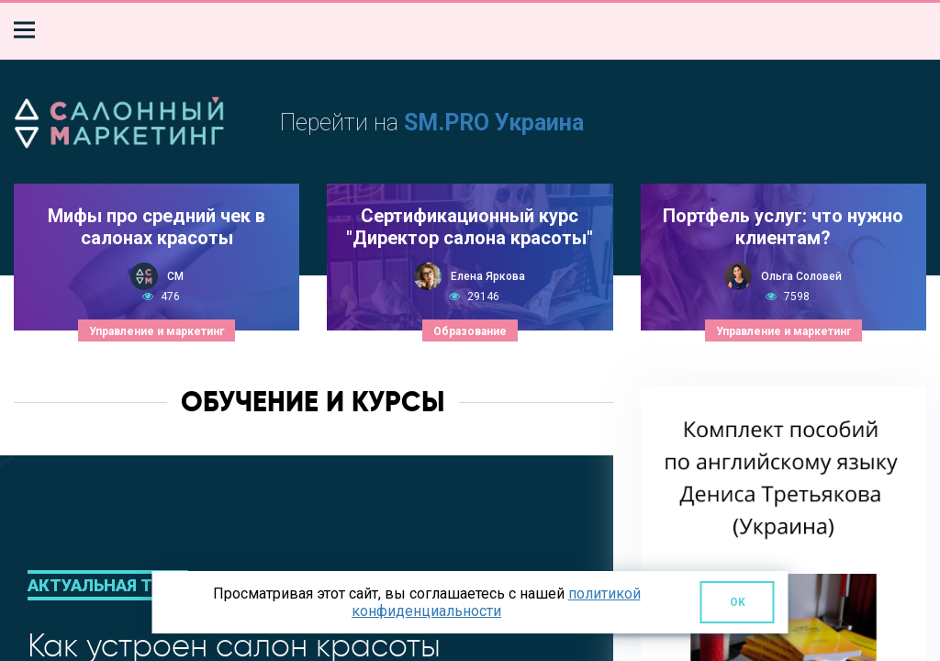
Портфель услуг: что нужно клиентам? (783, 227)
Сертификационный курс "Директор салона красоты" (469, 227)
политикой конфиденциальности (496, 602)
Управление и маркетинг (156, 331)
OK (737, 602)
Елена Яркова (488, 276)
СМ (175, 276)
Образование (470, 331)
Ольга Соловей (801, 276)
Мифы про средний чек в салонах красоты (156, 227)
